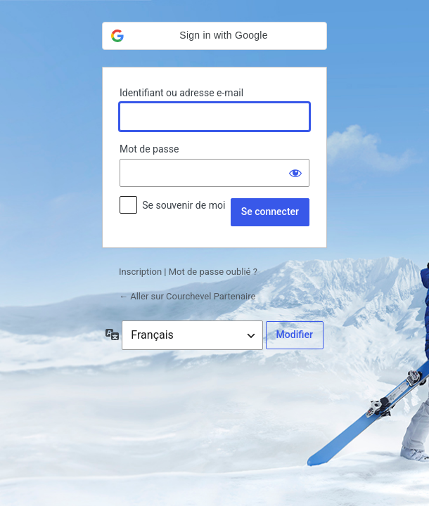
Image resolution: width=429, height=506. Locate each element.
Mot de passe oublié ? (213, 271)
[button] (214, 36)
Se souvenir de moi (183, 205)
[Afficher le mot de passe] (295, 173)
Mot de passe (149, 149)
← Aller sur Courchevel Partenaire (187, 296)
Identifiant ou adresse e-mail (181, 92)
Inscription (140, 271)
